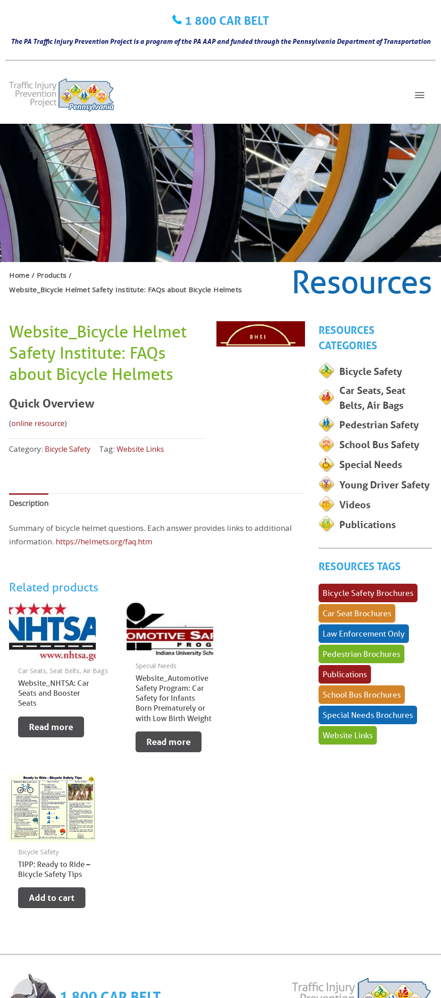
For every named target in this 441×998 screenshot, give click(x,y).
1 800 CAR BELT (227, 20)
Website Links (144, 449)
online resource (38, 423)
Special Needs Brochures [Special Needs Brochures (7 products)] (368, 749)
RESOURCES (120, 891)
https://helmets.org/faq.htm (105, 543)
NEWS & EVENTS (175, 891)
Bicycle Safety (69, 449)
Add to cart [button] (254, 727)
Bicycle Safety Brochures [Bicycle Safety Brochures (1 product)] (368, 627)
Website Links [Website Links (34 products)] (348, 769)
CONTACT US (31, 905)
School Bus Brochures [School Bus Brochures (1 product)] (362, 729)
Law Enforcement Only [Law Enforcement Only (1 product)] (364, 668)
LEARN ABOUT (33, 891)
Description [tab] (29, 503)
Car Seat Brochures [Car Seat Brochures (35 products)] (357, 647)
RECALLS (79, 891)
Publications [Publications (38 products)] (345, 708)
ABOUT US (227, 891)
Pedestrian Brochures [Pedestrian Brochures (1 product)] (361, 688)
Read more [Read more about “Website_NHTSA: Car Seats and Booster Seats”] (51, 728)
